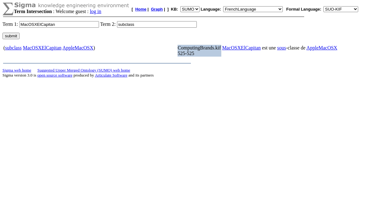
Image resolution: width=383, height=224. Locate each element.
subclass (13, 47)
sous (281, 47)
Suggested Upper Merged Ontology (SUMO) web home (84, 70)
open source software (54, 75)
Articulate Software (111, 75)
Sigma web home (16, 70)
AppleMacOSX (77, 47)
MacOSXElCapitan (42, 47)
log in (95, 11)
